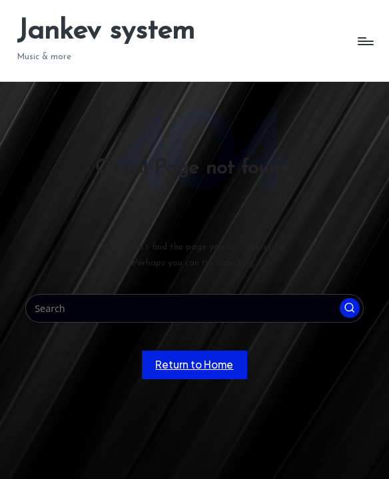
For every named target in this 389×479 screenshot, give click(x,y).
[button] (350, 308)
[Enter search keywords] (194, 308)
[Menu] (365, 41)
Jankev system (106, 31)
